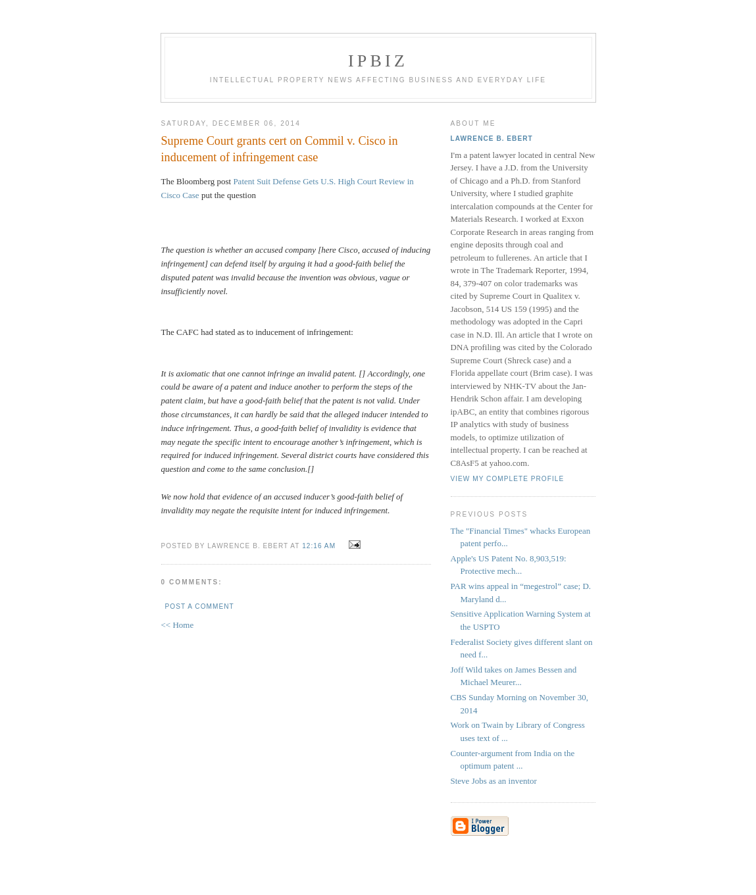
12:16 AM (319, 546)
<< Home (177, 625)
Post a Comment (199, 606)
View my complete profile (508, 478)
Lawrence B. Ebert (492, 138)
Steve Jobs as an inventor (494, 781)
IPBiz (378, 60)
